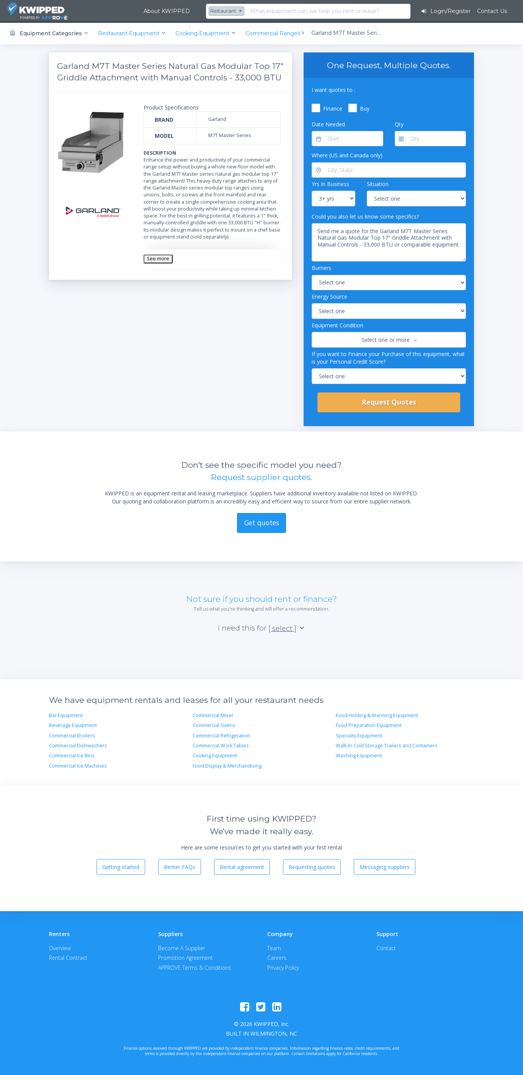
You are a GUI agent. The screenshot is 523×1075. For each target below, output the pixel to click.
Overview (60, 947)
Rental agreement (242, 866)
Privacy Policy (283, 966)
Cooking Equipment (215, 755)
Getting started (120, 866)
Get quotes (261, 521)
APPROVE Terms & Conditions (194, 966)
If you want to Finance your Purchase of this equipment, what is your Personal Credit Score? (388, 357)
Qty (399, 123)
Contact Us (492, 11)
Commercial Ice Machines (78, 765)
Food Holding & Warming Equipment (377, 714)
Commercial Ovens (214, 725)
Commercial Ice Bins (72, 755)
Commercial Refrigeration (221, 735)
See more (158, 258)
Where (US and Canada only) (347, 154)
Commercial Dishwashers (78, 745)
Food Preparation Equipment (369, 725)
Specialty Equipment (359, 735)
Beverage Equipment (73, 725)
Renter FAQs (179, 866)
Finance (332, 108)
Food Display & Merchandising (227, 765)
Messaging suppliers (385, 866)
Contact (386, 947)
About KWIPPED (118, 11)
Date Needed (328, 123)
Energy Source (329, 295)
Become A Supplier (181, 947)
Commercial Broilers (72, 735)
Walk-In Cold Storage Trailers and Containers (387, 745)
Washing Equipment (359, 755)
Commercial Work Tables (221, 745)
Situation (378, 183)
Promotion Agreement (185, 957)
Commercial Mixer (213, 714)
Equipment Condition (337, 324)
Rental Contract (68, 957)
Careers (276, 957)
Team (274, 947)
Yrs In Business (330, 183)
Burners (321, 267)
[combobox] (178, 11)
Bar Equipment (66, 714)
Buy (364, 108)
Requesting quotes (312, 866)
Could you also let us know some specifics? (365, 215)
